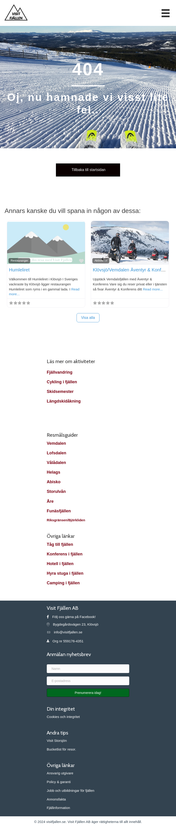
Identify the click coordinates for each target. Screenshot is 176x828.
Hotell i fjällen (60, 563)
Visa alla (88, 318)
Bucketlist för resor (61, 749)
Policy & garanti (59, 782)
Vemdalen (56, 443)
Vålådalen (56, 462)
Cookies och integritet (63, 717)
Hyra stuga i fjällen (65, 573)
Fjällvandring (59, 372)
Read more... (153, 289)
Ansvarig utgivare (60, 773)
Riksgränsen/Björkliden (66, 520)
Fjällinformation (58, 808)
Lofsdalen (56, 453)
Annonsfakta (56, 799)
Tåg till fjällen (60, 544)
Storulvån (56, 491)
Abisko (53, 482)
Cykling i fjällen (62, 382)
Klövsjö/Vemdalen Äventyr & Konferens (133, 269)
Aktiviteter (100, 260)
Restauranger (19, 260)
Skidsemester (60, 391)
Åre (51, 501)
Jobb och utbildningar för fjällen (70, 790)
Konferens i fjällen (64, 554)
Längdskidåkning (64, 401)
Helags (53, 472)
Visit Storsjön (57, 740)
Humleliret (19, 269)
